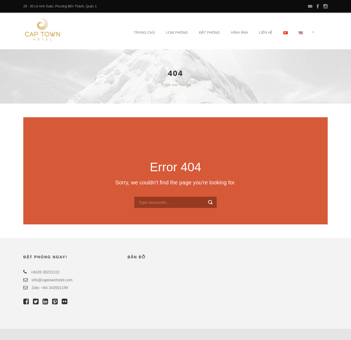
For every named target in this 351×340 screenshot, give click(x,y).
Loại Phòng (177, 32)
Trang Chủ (144, 32)
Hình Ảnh (239, 32)
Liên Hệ (266, 32)
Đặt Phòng (209, 32)
